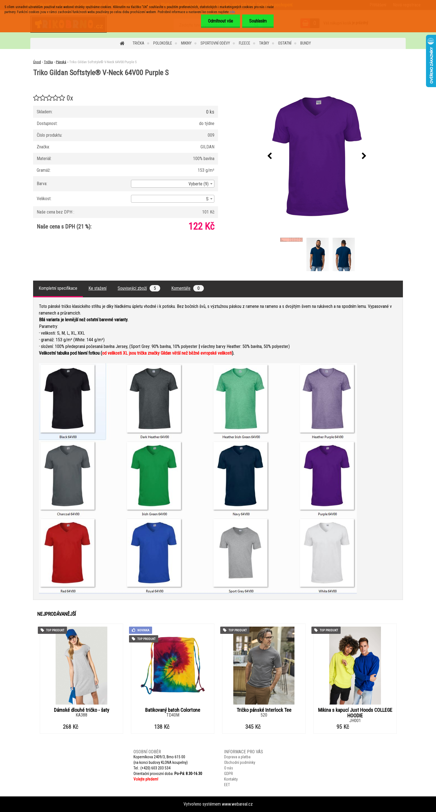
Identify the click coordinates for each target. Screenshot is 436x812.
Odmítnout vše (220, 21)
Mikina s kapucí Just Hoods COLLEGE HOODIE (355, 712)
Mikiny (186, 43)
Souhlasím (258, 21)
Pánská (61, 62)
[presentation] (270, 156)
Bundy (305, 43)
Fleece (244, 43)
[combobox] (172, 184)
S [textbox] (207, 199)
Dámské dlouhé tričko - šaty (81, 710)
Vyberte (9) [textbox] (199, 184)
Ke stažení (97, 288)
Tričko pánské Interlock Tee (264, 710)
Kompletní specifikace (58, 288)
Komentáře (187, 288)
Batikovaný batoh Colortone (172, 710)
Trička (138, 43)
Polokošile (162, 43)
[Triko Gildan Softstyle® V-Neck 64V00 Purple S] (317, 156)
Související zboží (139, 288)
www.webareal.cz (237, 804)
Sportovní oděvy (215, 43)
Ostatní (284, 43)
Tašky (264, 43)
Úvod (37, 62)
